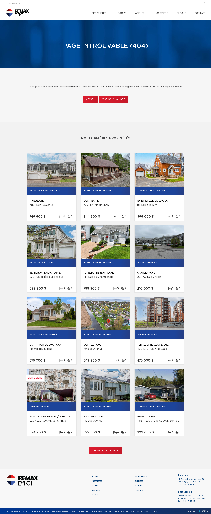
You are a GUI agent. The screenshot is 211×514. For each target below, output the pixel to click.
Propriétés (99, 13)
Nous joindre (15, 3)
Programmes (141, 476)
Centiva (203, 511)
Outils (95, 495)
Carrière (162, 13)
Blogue (181, 13)
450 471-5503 (188, 501)
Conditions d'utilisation (125, 511)
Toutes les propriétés (105, 451)
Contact (200, 13)
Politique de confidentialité (101, 511)
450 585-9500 (189, 484)
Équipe (122, 13)
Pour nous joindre (113, 99)
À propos (96, 490)
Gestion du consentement (147, 511)
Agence (140, 13)
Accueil (90, 99)
